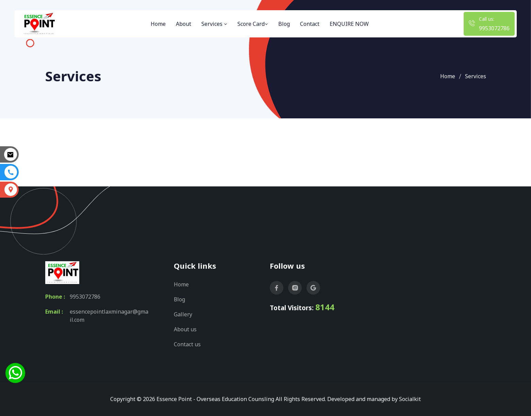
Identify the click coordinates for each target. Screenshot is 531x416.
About (183, 24)
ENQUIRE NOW (349, 24)
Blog (284, 24)
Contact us (187, 344)
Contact (309, 24)
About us (185, 329)
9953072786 (494, 28)
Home (158, 24)
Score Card (252, 24)
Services (214, 24)
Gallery (183, 314)
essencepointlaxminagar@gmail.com (109, 315)
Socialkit (410, 399)
